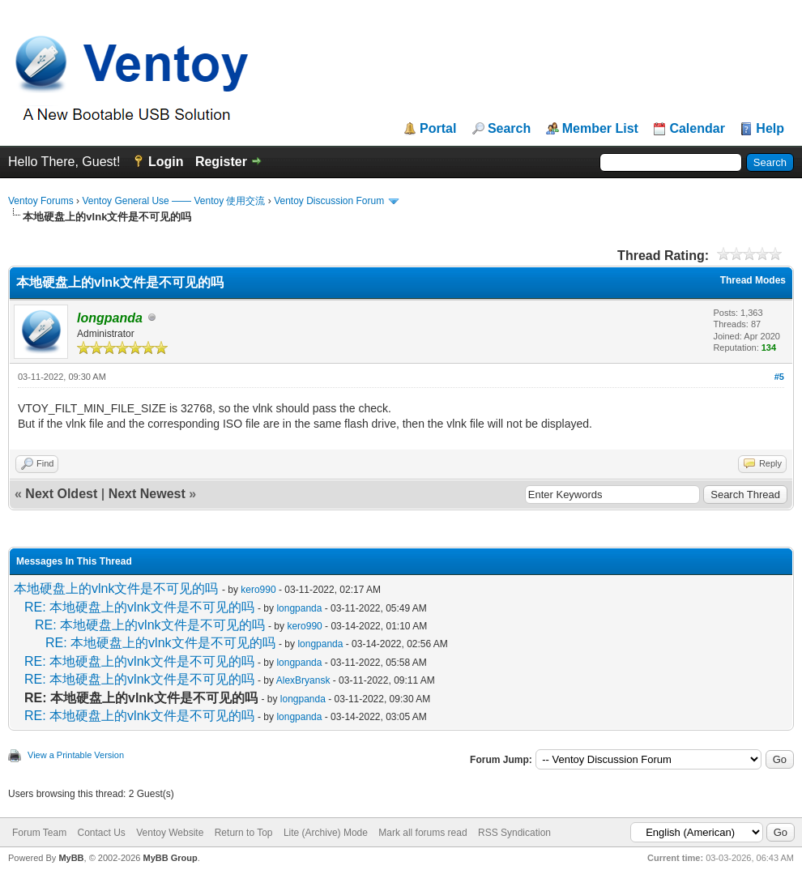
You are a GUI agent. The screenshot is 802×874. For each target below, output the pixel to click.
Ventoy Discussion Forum (329, 201)
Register (221, 161)
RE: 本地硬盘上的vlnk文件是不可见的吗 (139, 607)
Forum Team (39, 832)
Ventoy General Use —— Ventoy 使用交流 (173, 201)
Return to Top (244, 832)
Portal (438, 128)
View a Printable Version (76, 755)
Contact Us (101, 832)
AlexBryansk (303, 680)
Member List (600, 128)
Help (770, 128)
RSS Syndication (514, 832)
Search (509, 128)
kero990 (258, 589)
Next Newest (147, 494)
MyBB (70, 858)
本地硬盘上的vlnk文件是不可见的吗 (116, 588)
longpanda (299, 608)
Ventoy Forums (41, 201)
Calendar (696, 128)
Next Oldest (61, 494)
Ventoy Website (169, 832)
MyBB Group (170, 858)
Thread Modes (753, 280)
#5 (779, 377)
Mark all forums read (422, 832)
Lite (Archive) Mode (326, 832)
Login (166, 161)
